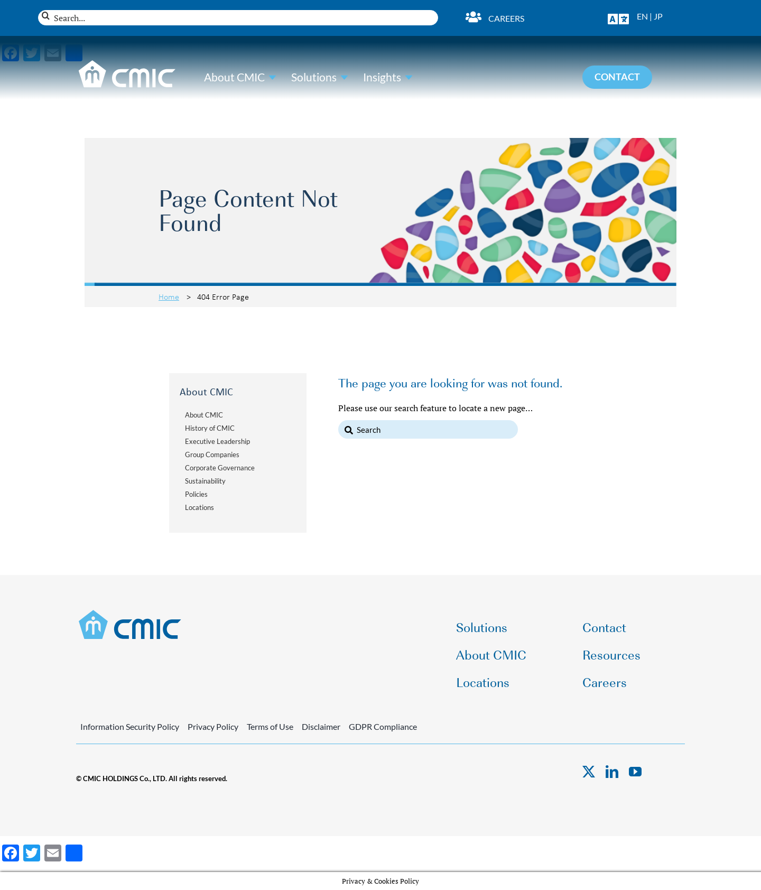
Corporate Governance (220, 467)
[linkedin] (612, 771)
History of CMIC (210, 428)
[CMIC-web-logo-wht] (127, 63)
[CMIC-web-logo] (130, 613)
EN (642, 16)
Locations (199, 507)
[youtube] (635, 771)
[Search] (45, 15)
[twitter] (588, 771)
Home (169, 296)
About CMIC (234, 77)
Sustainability (205, 481)
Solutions (314, 77)
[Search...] (238, 17)
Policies (196, 494)
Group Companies (212, 454)
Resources (611, 654)
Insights (382, 77)
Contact (604, 626)
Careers (506, 18)
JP (658, 16)
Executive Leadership (217, 441)
